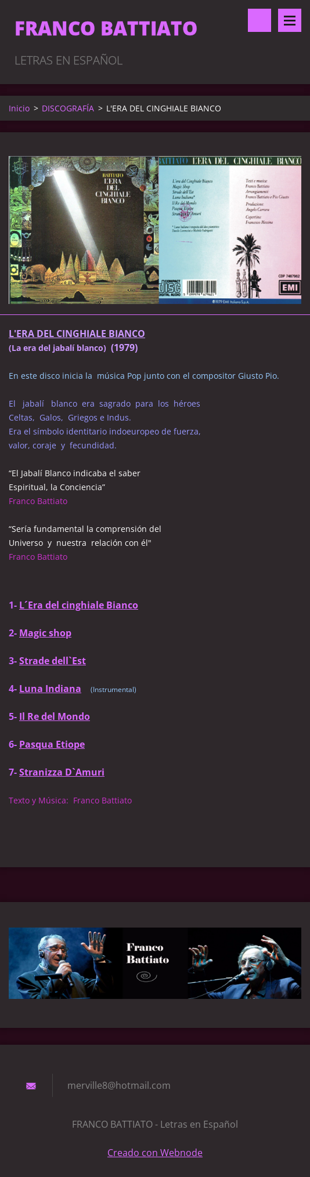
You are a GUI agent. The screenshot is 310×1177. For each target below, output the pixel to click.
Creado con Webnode (155, 1152)
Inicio (19, 108)
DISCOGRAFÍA (68, 108)
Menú (289, 20)
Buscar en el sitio (259, 20)
